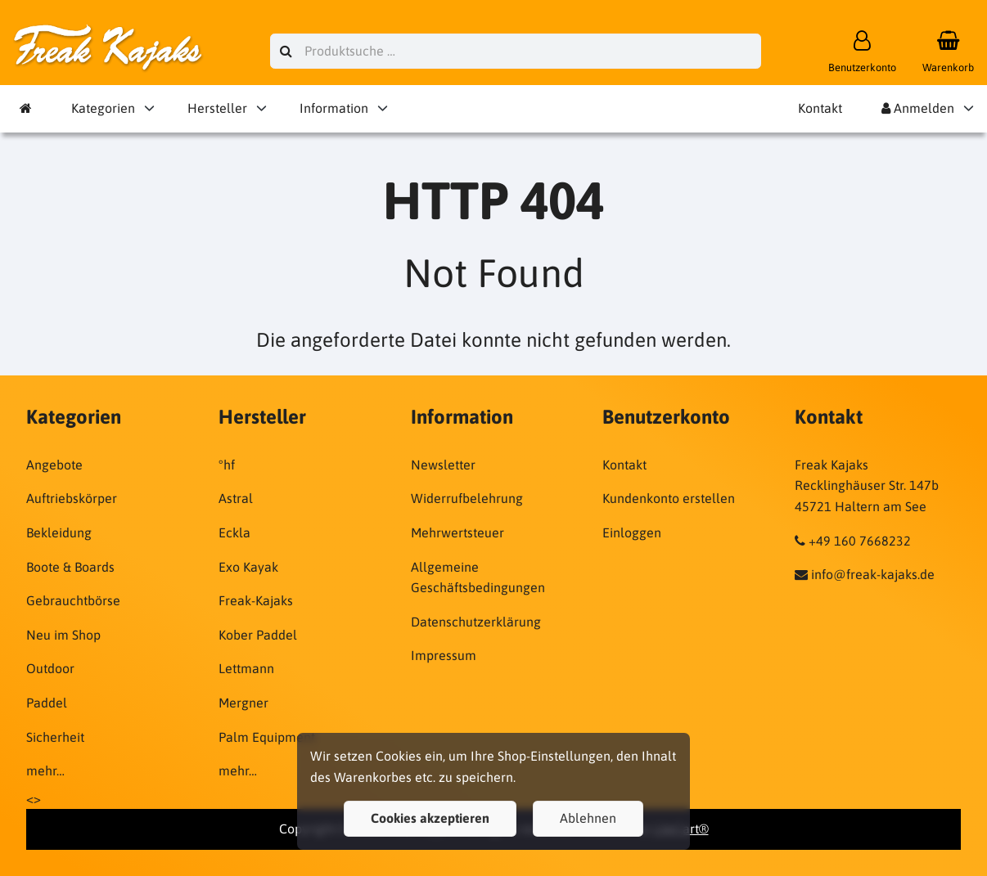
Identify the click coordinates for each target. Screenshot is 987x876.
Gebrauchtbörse (73, 600)
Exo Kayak (248, 566)
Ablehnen (588, 818)
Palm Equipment (267, 737)
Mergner (243, 702)
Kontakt (820, 108)
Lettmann (246, 668)
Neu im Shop (63, 634)
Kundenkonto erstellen (668, 498)
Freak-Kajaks (256, 600)
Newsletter (443, 464)
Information (334, 108)
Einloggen (631, 532)
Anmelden (917, 108)
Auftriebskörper (71, 498)
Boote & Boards (70, 566)
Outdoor (50, 668)
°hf (227, 464)
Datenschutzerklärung (476, 621)
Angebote (54, 464)
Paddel (46, 702)
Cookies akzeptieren (430, 818)
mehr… (45, 770)
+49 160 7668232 (860, 540)
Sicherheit (55, 737)
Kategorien (103, 108)
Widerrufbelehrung (467, 498)
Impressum (443, 655)
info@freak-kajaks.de (873, 574)
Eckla (234, 532)
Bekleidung (59, 532)
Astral (236, 498)
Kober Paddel (258, 634)
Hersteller (217, 108)
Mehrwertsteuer (457, 532)
